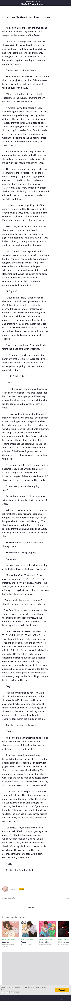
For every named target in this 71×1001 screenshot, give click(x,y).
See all (66, 898)
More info (5, 992)
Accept (62, 990)
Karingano (14, 889)
